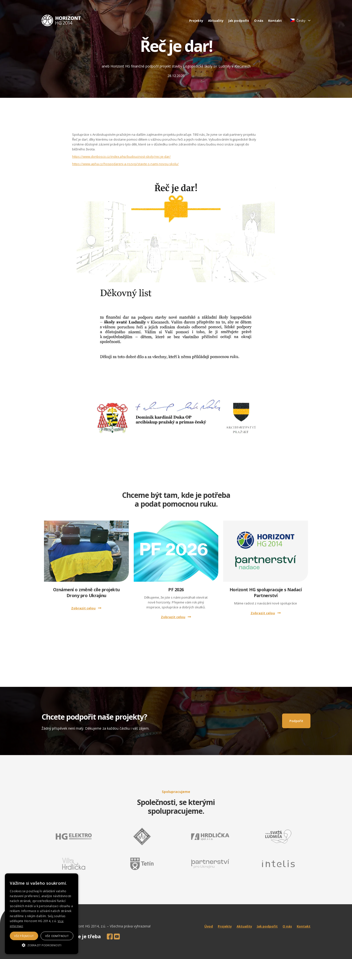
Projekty (196, 20)
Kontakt (275, 20)
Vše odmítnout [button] (57, 936)
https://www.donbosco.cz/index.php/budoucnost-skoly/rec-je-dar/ (121, 156)
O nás (258, 20)
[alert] (41, 913)
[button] (41, 945)
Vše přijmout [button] (24, 936)
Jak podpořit (238, 20)
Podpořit (296, 721)
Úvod (208, 926)
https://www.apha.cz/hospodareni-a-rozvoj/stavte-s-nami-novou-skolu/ (125, 164)
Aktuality (215, 20)
